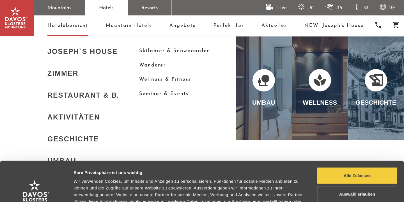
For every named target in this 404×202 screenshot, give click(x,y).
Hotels (106, 8)
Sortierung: (160, 89)
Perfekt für (229, 25)
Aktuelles (274, 25)
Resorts (149, 8)
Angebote (182, 25)
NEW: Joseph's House (334, 25)
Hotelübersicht (67, 27)
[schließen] (299, 44)
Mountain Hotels (128, 25)
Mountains (59, 8)
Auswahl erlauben (357, 154)
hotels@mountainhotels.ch (346, 61)
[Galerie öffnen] (89, 108)
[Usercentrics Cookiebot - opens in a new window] (36, 191)
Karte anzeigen (28, 89)
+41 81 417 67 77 (333, 53)
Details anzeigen (301, 191)
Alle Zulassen (357, 135)
